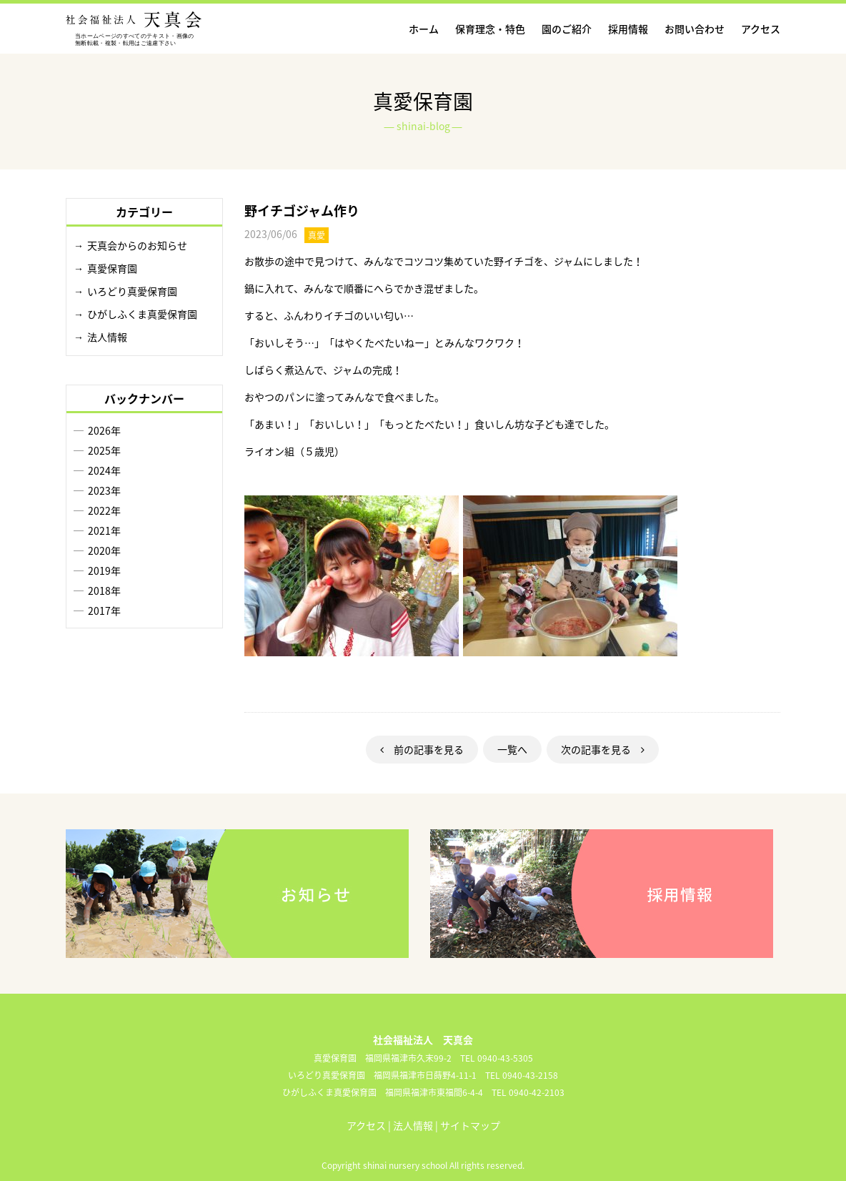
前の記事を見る (422, 749)
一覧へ (512, 749)
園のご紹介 (567, 28)
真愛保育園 (112, 268)
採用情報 (628, 28)
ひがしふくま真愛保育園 (142, 314)
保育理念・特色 (490, 28)
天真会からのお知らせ (137, 245)
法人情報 (107, 337)
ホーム (424, 28)
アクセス (760, 28)
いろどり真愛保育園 (132, 291)
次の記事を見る (603, 749)
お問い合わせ (695, 28)
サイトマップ (470, 1125)
